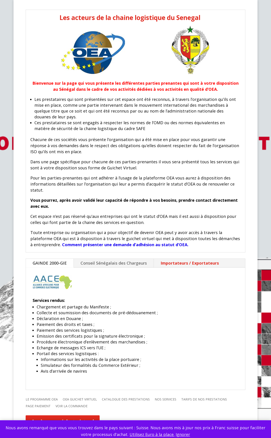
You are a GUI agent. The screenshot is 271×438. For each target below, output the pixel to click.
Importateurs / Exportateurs (190, 263)
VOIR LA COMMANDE (71, 406)
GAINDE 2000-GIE (50, 263)
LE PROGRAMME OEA (42, 399)
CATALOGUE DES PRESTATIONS (126, 399)
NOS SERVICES (165, 399)
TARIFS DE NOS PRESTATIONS (204, 399)
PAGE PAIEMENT (38, 406)
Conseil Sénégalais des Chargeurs (114, 263)
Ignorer (183, 434)
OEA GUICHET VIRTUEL (80, 399)
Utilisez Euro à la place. (152, 434)
